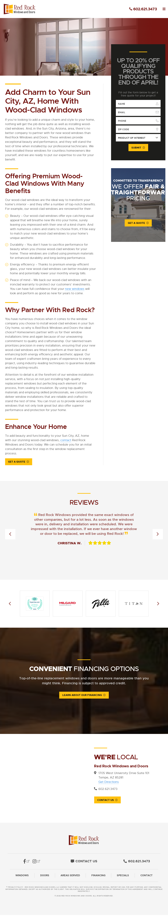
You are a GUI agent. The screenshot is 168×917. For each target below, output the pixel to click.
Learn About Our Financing (82, 695)
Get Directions (108, 782)
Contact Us (105, 800)
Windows (22, 877)
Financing (98, 877)
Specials (123, 877)
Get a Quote (16, 462)
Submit (136, 147)
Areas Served (70, 877)
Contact (146, 877)
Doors (44, 877)
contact (65, 440)
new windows (74, 289)
